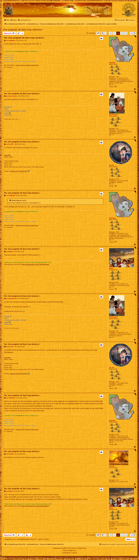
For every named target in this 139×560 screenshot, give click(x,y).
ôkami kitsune (113, 114)
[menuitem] (6, 20)
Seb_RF (111, 165)
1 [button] (105, 33)
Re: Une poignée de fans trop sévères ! (24, 38)
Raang (111, 268)
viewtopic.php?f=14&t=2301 (18, 171)
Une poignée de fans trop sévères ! (23, 29)
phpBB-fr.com (73, 550)
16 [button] (131, 33)
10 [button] (110, 33)
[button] (98, 33)
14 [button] (126, 33)
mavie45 (111, 466)
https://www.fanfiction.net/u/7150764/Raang (35, 264)
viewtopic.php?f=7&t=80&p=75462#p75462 (27, 65)
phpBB (64, 548)
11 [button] (114, 33)
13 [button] (122, 33)
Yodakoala (112, 62)
